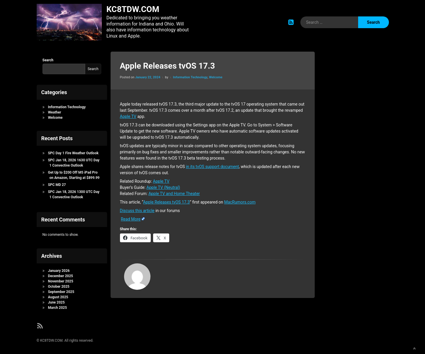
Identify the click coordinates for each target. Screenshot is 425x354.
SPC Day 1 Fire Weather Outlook (73, 152)
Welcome (215, 76)
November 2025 (60, 280)
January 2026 (59, 270)
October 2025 (58, 286)
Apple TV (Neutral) (163, 186)
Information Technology (190, 76)
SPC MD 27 (57, 184)
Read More (130, 218)
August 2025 (58, 296)
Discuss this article (137, 209)
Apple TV (128, 115)
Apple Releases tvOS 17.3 (166, 201)
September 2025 (61, 291)
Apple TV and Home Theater (174, 192)
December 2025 (60, 275)
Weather (54, 111)
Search (48, 59)
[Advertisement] (353, 144)
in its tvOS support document (212, 165)
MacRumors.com (239, 201)
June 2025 (56, 301)
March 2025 (57, 307)
